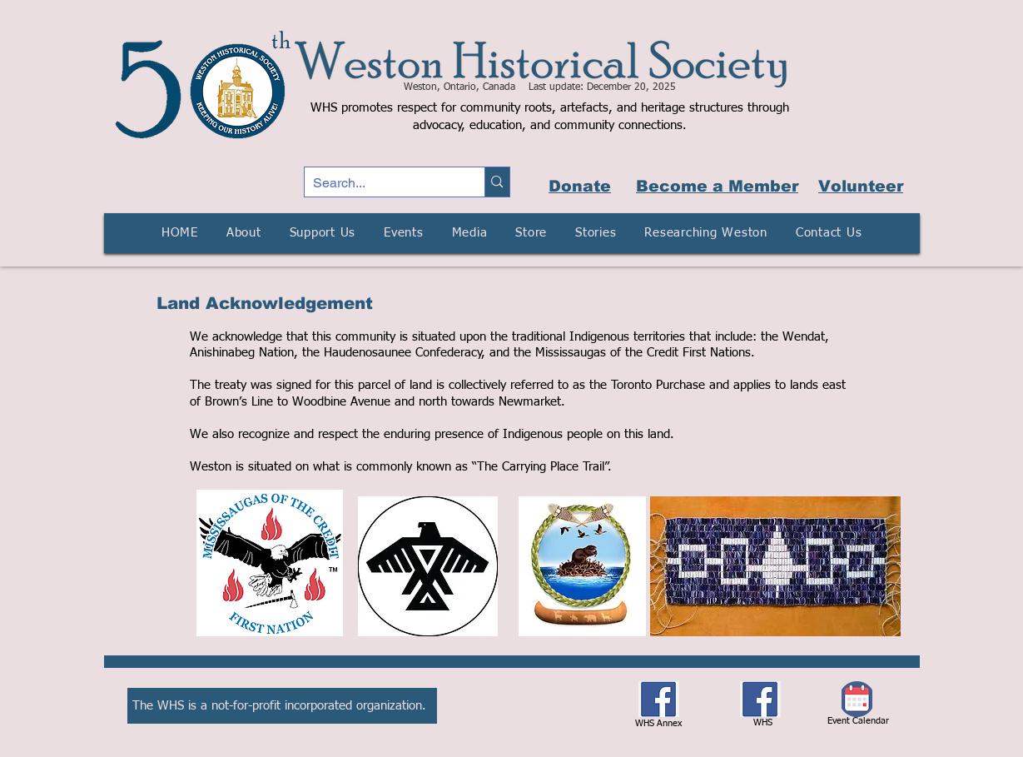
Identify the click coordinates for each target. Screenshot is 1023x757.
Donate (580, 186)
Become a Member (717, 186)
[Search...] (381, 183)
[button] (244, 233)
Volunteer (860, 186)
